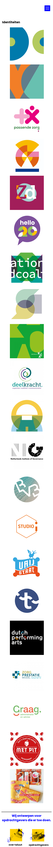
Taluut (21, 7)
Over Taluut (15, 844)
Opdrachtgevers (37, 844)
